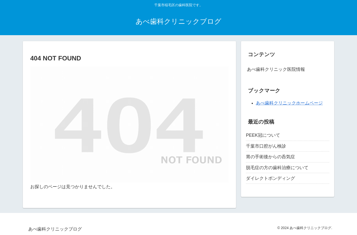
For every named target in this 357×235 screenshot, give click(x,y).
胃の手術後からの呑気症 (270, 156)
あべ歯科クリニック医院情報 (276, 69)
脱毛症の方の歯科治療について (277, 167)
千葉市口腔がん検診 (266, 146)
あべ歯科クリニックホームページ (289, 103)
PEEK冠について (263, 135)
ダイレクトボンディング (270, 178)
